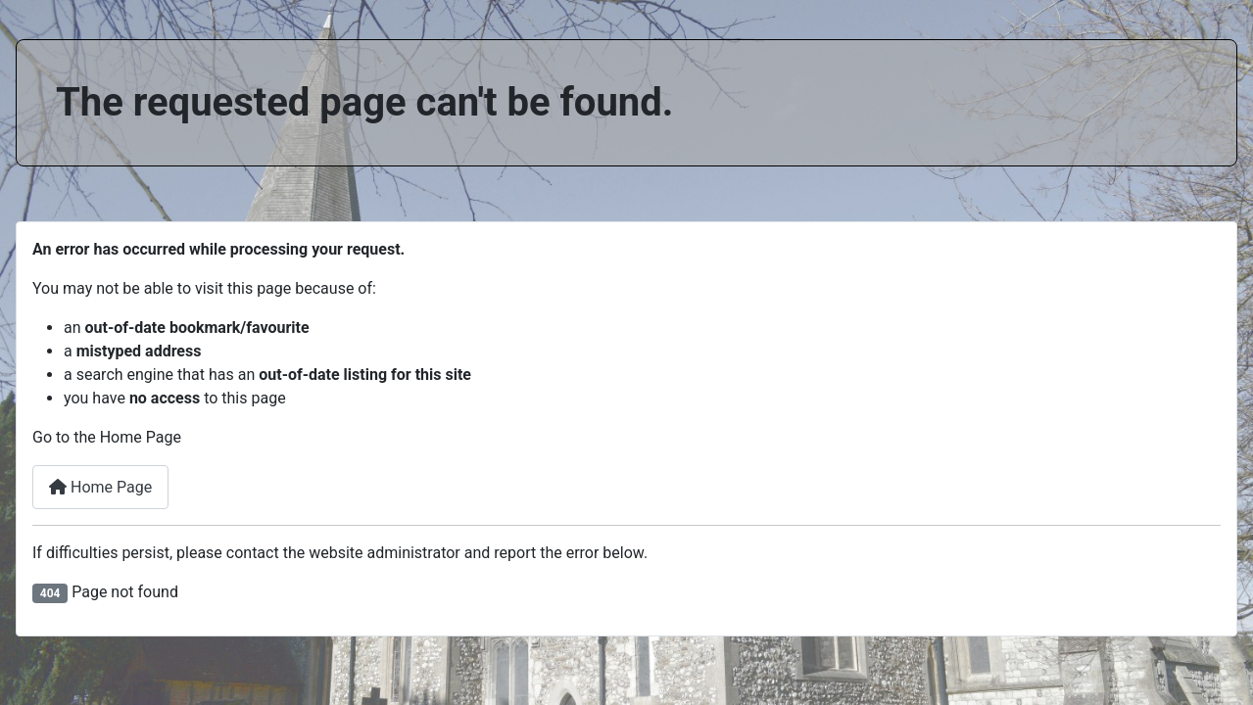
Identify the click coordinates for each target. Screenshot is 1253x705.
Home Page (100, 487)
